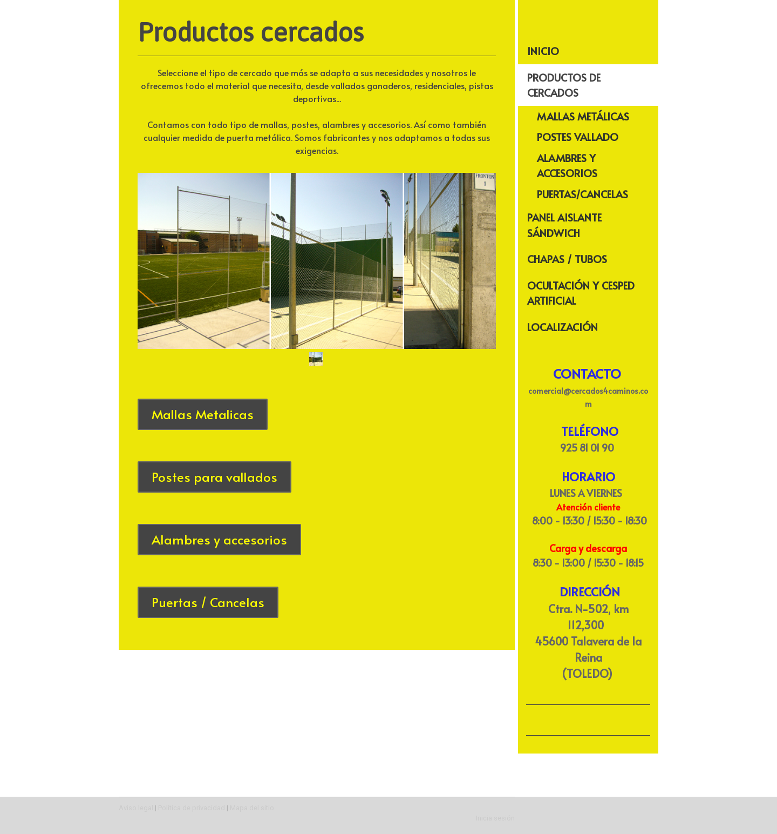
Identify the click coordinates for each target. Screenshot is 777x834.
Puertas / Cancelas (208, 602)
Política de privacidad (191, 808)
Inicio (543, 51)
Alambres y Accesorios (567, 165)
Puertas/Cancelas (582, 194)
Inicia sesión (495, 818)
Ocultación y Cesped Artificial (581, 293)
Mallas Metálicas (583, 116)
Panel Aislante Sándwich (564, 225)
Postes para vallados (214, 477)
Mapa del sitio (252, 808)
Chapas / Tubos (567, 259)
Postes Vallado (577, 137)
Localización (562, 327)
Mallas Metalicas (203, 414)
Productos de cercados (564, 85)
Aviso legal (136, 808)
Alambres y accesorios (219, 539)
